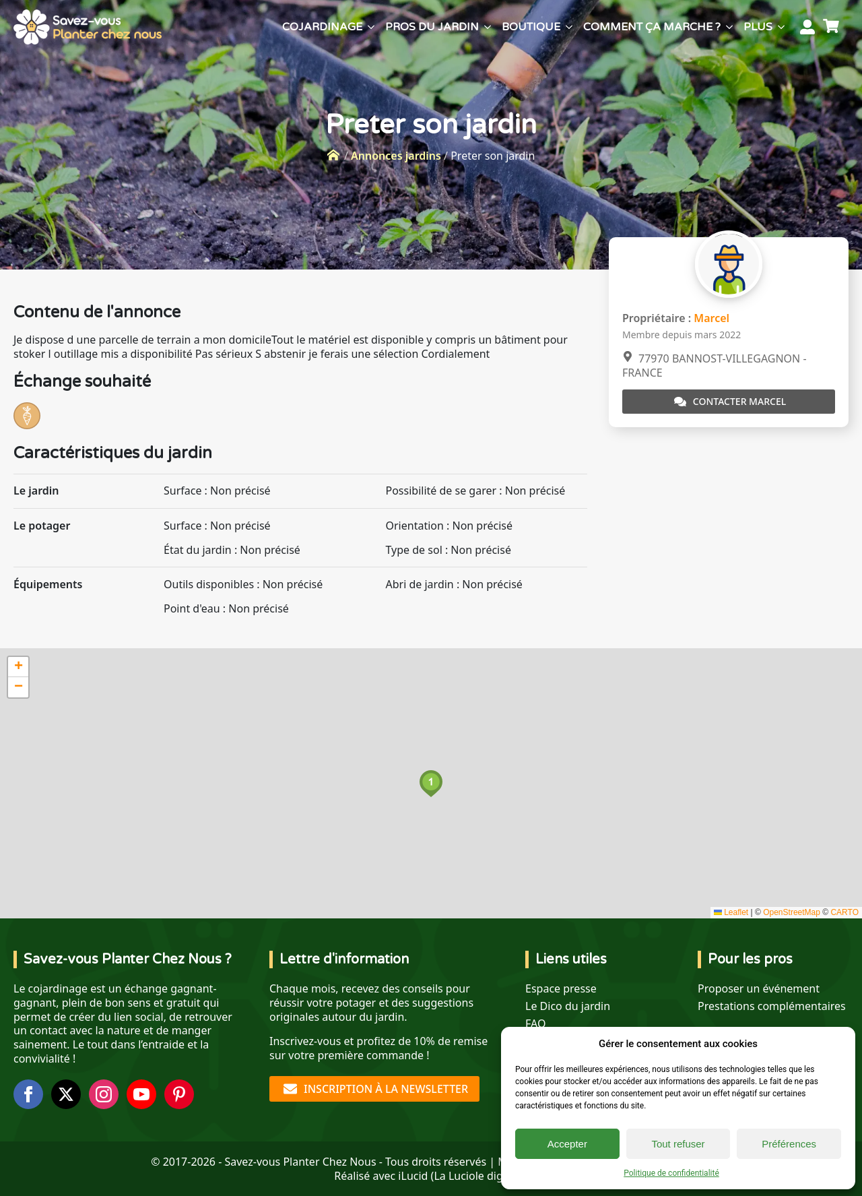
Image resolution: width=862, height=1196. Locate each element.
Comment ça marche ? (652, 27)
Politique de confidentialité (671, 1173)
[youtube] (141, 1094)
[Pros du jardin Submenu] (487, 27)
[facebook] (28, 1094)
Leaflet (731, 912)
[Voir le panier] (833, 27)
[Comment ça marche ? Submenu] (729, 27)
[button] (431, 783)
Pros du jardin (432, 27)
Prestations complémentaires (772, 1006)
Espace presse (561, 989)
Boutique (531, 27)
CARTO (844, 912)
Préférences (789, 1144)
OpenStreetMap (791, 912)
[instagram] (104, 1094)
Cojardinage (322, 27)
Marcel (711, 318)
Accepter (567, 1144)
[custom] (179, 1094)
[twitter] (66, 1094)
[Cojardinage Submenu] (371, 27)
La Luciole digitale (479, 1175)
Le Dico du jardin (567, 1006)
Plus (757, 27)
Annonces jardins (396, 155)
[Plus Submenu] (781, 27)
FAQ (535, 1024)
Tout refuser (677, 1144)
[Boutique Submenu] (569, 27)
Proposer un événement (759, 989)
